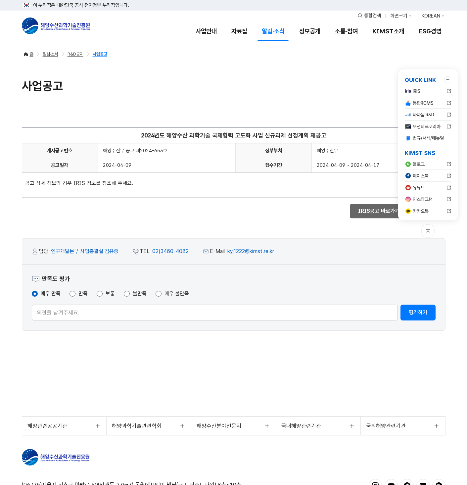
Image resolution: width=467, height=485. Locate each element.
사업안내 (206, 31)
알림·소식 (273, 31)
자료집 (239, 31)
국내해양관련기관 (301, 426)
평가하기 (418, 312)
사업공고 (100, 54)
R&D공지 (75, 54)
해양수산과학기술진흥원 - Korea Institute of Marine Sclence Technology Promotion (56, 26)
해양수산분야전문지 (219, 426)
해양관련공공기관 (47, 426)
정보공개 (309, 31)
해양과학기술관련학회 (137, 426)
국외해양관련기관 (386, 426)
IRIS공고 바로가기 (382, 211)
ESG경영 (430, 31)
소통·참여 (346, 31)
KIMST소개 (388, 31)
